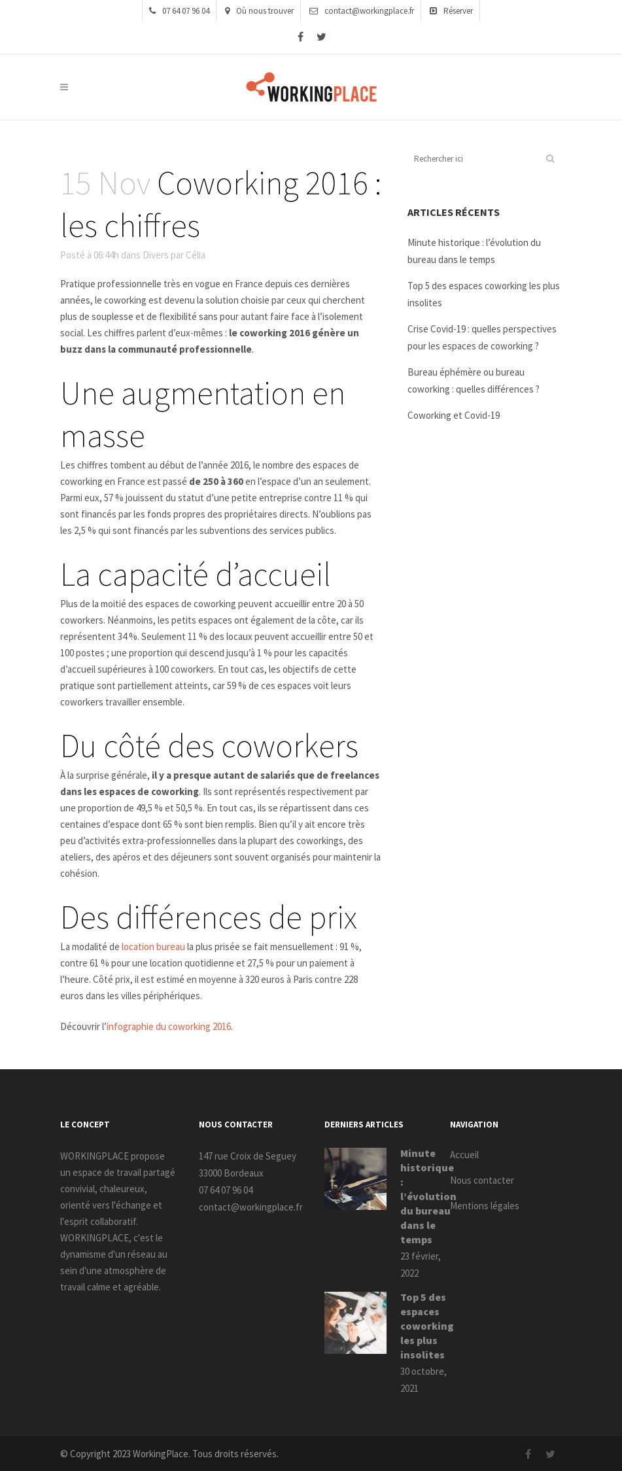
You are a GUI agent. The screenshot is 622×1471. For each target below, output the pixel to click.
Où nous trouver (259, 10)
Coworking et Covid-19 (453, 415)
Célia (195, 255)
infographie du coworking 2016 (169, 1026)
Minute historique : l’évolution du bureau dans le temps (428, 1196)
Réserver (451, 10)
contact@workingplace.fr (361, 10)
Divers (156, 255)
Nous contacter (482, 1180)
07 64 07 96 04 (179, 10)
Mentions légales (484, 1205)
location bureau (153, 946)
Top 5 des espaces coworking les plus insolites (427, 1325)
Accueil (464, 1154)
